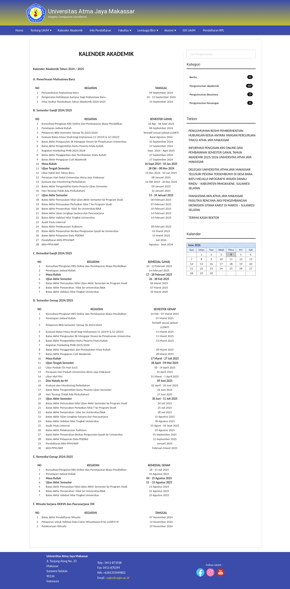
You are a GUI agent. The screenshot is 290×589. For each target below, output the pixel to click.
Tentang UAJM (39, 30)
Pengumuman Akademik (221, 86)
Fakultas (123, 30)
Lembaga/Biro (146, 30)
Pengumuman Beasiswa (221, 94)
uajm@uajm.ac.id (117, 578)
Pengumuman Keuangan (221, 103)
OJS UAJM (189, 30)
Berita (221, 77)
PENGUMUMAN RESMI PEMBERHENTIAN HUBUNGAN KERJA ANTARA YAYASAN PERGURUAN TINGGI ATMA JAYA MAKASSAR (221, 135)
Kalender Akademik (70, 30)
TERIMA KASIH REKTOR (203, 218)
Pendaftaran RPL (213, 30)
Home (19, 30)
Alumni (168, 30)
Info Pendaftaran (100, 30)
